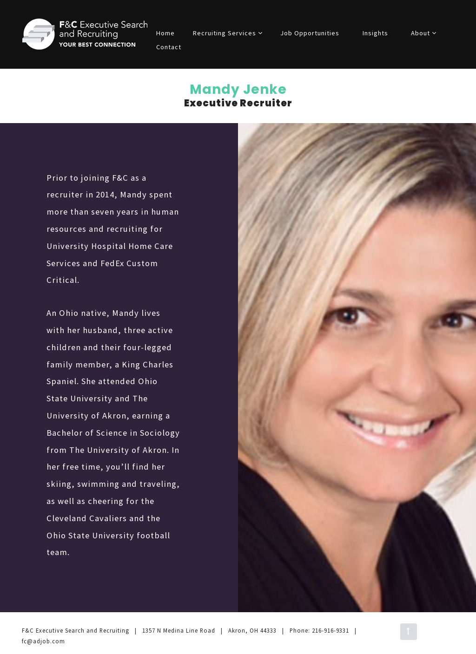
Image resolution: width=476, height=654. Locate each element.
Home (165, 33)
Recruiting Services (228, 33)
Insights (375, 33)
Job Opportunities (309, 33)
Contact (168, 47)
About (423, 33)
